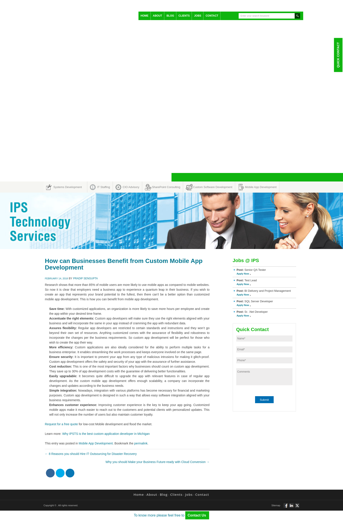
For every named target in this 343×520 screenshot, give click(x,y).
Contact (212, 15)
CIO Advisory (131, 187)
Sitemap (275, 505)
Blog (170, 15)
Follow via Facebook (286, 507)
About (157, 15)
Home (145, 15)
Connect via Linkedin (291, 507)
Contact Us (197, 515)
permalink (141, 443)
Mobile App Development (261, 187)
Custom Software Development (212, 187)
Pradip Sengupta (85, 278)
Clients (184, 15)
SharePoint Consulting (166, 187)
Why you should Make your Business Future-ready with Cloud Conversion (157, 462)
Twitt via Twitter (297, 507)
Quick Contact (338, 54)
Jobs (197, 15)
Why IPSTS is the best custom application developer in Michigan (106, 433)
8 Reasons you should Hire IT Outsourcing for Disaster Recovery (91, 454)
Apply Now (243, 273)
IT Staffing (103, 187)
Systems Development (67, 187)
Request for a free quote (61, 424)
